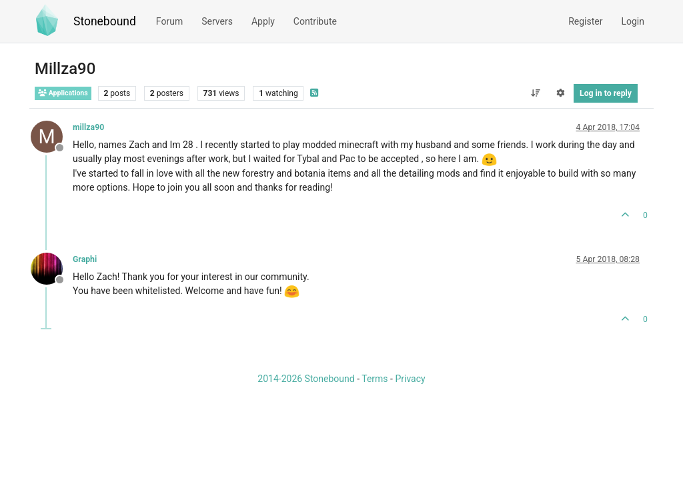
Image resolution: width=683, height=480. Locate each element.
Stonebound (104, 21)
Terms (375, 378)
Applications (63, 93)
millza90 (88, 127)
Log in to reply (606, 93)
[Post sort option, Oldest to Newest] (535, 93)
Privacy (410, 378)
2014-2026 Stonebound (305, 378)
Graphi (85, 259)
